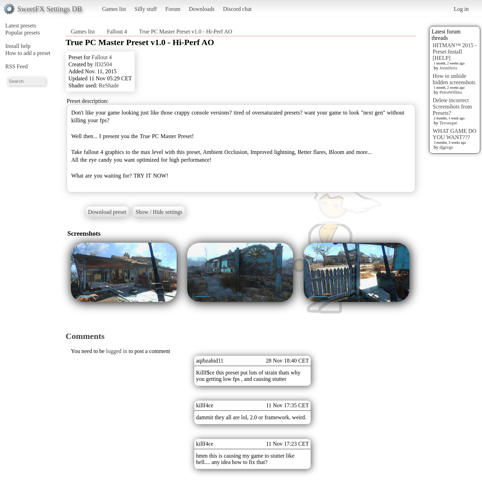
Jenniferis (448, 67)
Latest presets (20, 26)
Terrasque (448, 122)
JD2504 (103, 64)
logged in (116, 351)
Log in (461, 9)
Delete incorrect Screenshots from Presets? (452, 106)
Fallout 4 (117, 32)
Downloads (201, 9)
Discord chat (237, 9)
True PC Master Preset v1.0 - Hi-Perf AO (185, 32)
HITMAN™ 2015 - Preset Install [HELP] (455, 51)
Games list (114, 9)
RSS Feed (16, 66)
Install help (18, 46)
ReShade (109, 85)
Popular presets (22, 33)
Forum (173, 9)
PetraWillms (450, 92)
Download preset (107, 212)
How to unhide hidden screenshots (454, 79)
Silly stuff (146, 9)
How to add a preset (27, 53)
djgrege (446, 147)
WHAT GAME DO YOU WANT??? (454, 134)
